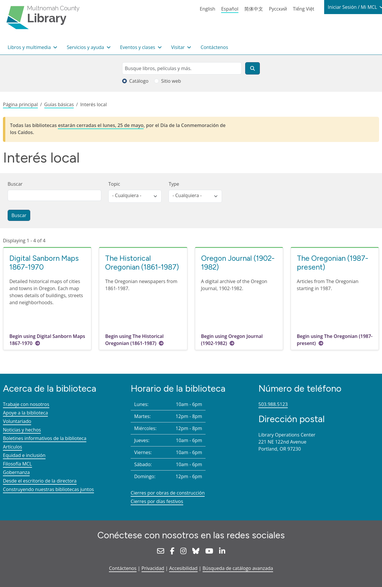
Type (174, 184)
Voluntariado (17, 421)
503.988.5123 (273, 404)
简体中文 (253, 9)
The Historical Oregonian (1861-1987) (142, 262)
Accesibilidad (183, 568)
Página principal (20, 104)
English (207, 9)
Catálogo (139, 81)
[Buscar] (252, 68)
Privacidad (153, 568)
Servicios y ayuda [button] (86, 47)
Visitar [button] (178, 47)
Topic (114, 184)
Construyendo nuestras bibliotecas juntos (48, 489)
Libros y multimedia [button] (30, 47)
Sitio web (171, 81)
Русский (278, 9)
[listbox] (134, 196)
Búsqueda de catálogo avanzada (238, 568)
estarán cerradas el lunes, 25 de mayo (100, 125)
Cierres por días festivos (157, 501)
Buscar (15, 184)
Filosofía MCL (17, 464)
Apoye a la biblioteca (25, 413)
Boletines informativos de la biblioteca (44, 438)
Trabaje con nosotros (26, 404)
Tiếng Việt (303, 9)
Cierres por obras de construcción (168, 493)
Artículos (12, 447)
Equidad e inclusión (24, 455)
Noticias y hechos (22, 430)
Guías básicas (59, 104)
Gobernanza (16, 472)
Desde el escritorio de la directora (40, 481)
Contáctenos (214, 47)
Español (229, 9)
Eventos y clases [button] (138, 47)
